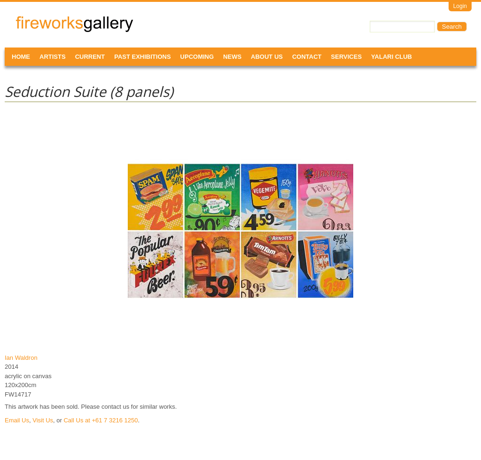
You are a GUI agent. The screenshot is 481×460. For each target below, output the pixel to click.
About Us (267, 56)
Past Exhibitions (142, 56)
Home (21, 56)
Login (460, 6)
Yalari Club (391, 56)
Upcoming (197, 56)
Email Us (17, 420)
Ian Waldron (21, 357)
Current (90, 56)
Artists (52, 56)
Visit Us (42, 420)
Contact (307, 56)
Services (346, 56)
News (232, 56)
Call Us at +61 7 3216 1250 (100, 420)
